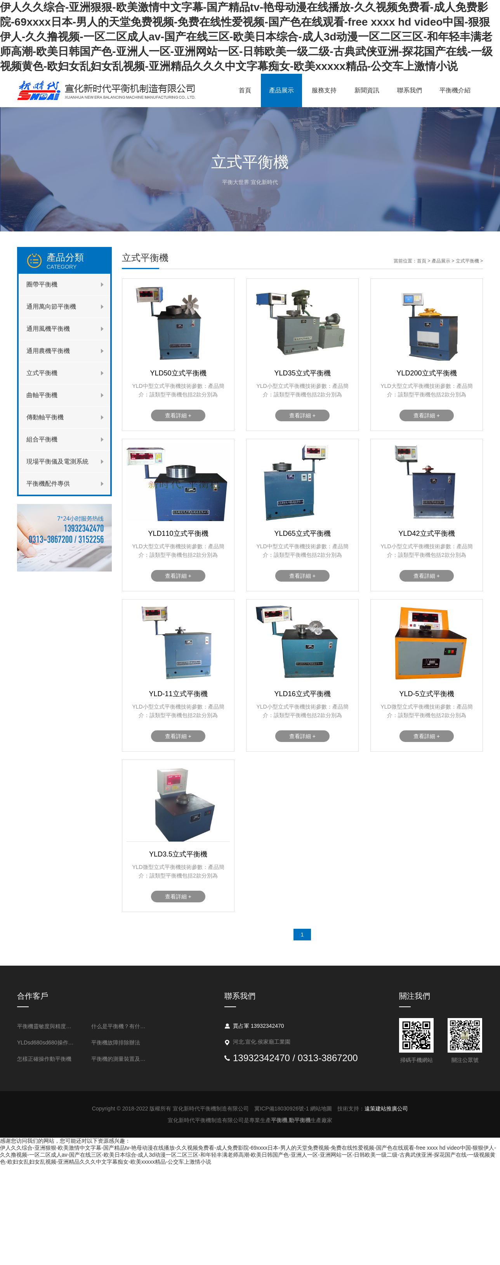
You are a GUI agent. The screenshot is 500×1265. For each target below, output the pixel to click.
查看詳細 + (178, 415)
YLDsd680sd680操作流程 (46, 1042)
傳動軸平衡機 (45, 417)
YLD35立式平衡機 (302, 373)
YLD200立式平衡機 (426, 373)
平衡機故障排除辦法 (115, 1042)
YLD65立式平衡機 (302, 533)
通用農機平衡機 (48, 351)
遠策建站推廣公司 (386, 1108)
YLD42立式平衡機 (426, 533)
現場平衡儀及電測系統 (57, 461)
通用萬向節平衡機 (51, 306)
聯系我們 (409, 90)
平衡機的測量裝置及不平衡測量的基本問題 (121, 1059)
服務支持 (324, 90)
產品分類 (78, 261)
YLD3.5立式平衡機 (178, 854)
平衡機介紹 (454, 90)
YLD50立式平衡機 (178, 373)
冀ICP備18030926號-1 (281, 1108)
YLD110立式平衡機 (178, 533)
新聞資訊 (366, 90)
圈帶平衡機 (41, 284)
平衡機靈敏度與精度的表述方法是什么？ (46, 1026)
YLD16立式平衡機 (302, 694)
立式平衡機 (41, 373)
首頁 (245, 90)
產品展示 (281, 90)
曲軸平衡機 (41, 395)
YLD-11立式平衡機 (178, 694)
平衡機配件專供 (48, 483)
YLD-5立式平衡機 (426, 694)
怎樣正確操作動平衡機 (44, 1059)
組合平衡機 (41, 439)
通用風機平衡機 (48, 328)
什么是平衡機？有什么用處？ (121, 1026)
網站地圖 (321, 1108)
